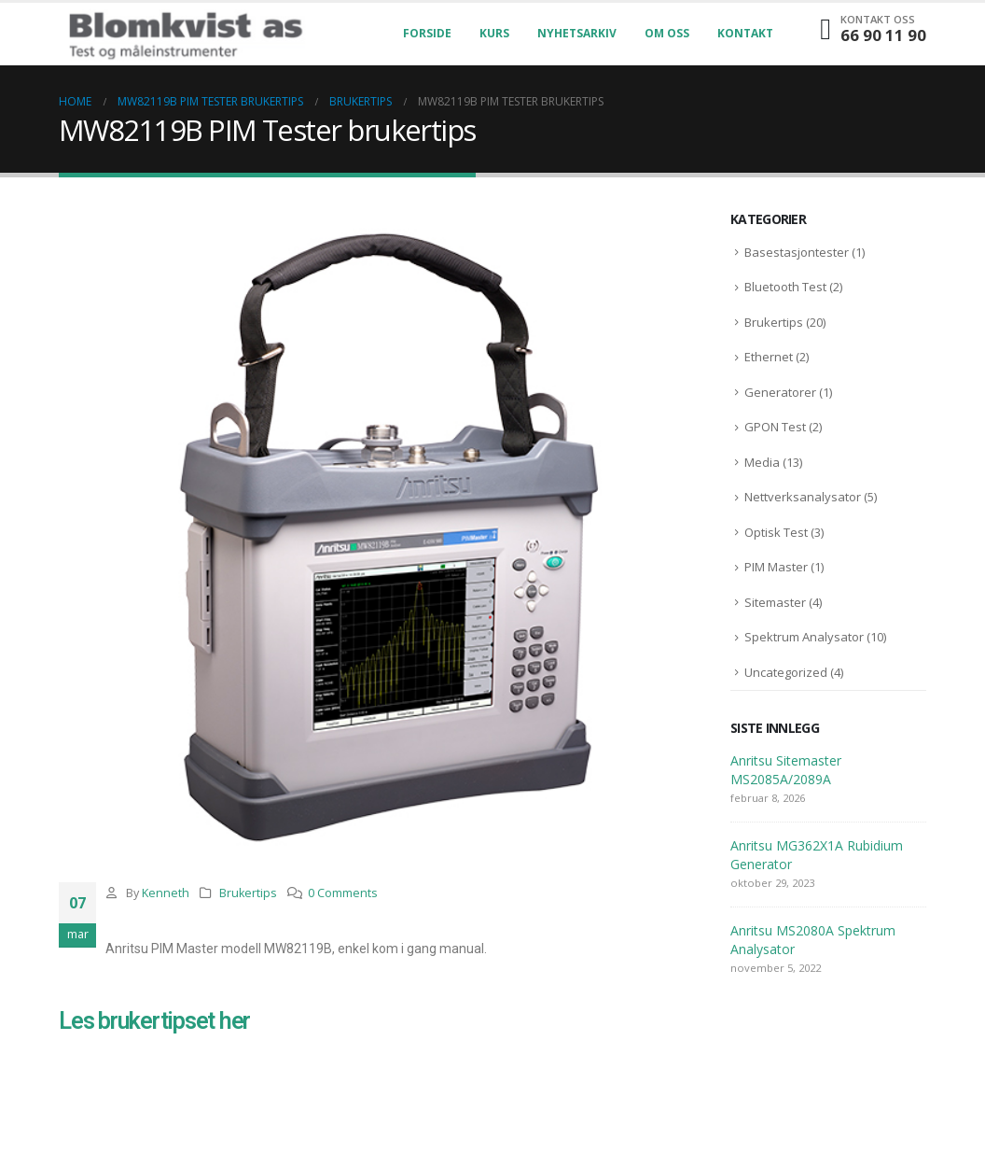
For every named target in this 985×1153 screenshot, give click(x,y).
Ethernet (768, 356)
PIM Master (776, 566)
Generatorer (780, 392)
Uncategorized (785, 672)
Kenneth (165, 893)
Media (762, 462)
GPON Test (775, 426)
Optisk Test (776, 532)
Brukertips (248, 893)
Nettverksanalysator (802, 496)
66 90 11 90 (883, 35)
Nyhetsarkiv (577, 33)
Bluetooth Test (785, 286)
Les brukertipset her (154, 1020)
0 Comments (343, 893)
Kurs (494, 33)
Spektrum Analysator (804, 636)
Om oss (667, 33)
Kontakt (745, 33)
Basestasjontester (796, 252)
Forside (427, 33)
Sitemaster (775, 602)
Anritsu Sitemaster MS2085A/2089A (785, 770)
